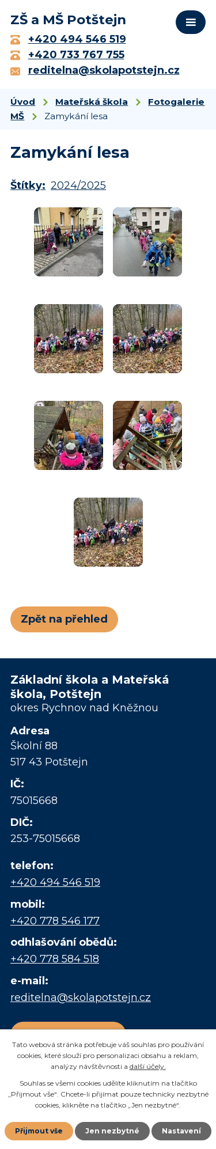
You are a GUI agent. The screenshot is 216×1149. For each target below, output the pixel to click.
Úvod (22, 101)
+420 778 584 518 (54, 959)
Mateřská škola (91, 101)
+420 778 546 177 (55, 921)
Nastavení (181, 1131)
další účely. (148, 1066)
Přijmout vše (39, 1131)
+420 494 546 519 (55, 882)
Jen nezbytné (112, 1131)
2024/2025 (78, 185)
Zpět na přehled (64, 619)
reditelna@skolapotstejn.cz (80, 997)
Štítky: (28, 185)
